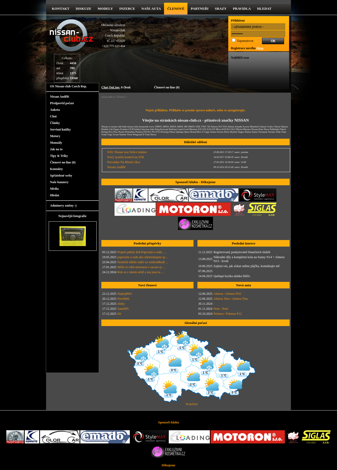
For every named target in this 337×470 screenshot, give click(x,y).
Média (54, 189)
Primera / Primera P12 (228, 314)
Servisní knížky (60, 129)
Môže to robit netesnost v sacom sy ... (141, 267)
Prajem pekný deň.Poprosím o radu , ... (142, 252)
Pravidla (242, 9)
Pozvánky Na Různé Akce (123, 162)
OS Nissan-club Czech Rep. (68, 86)
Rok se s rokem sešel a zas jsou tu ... (140, 272)
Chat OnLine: (110, 87)
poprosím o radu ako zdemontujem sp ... (142, 257)
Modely (105, 9)
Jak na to (56, 149)
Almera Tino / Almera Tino (231, 299)
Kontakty (56, 169)
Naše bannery (59, 182)
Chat (53, 116)
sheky (121, 304)
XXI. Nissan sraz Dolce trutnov (127, 152)
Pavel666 (123, 299)
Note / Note (221, 309)
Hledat (264, 9)
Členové (175, 9)
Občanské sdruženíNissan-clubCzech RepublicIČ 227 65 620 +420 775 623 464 (113, 35)
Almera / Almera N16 (227, 294)
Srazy (221, 9)
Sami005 (123, 309)
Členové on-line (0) (167, 87)
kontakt (60, 9)
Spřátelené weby (61, 175)
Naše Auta (151, 9)
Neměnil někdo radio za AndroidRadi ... (142, 262)
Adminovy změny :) (63, 205)
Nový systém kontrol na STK (125, 157)
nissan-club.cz (108, 97)
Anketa (55, 110)
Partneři (199, 9)
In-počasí (192, 404)
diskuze (83, 9)
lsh (119, 314)
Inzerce (127, 9)
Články (55, 123)
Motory (55, 136)
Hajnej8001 (124, 294)
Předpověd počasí (62, 103)
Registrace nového (247, 48)
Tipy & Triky (59, 156)
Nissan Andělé (59, 96)
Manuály (56, 142)
